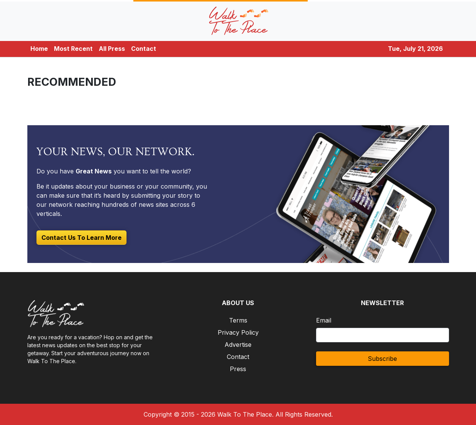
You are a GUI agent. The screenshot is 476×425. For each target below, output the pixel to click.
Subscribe (382, 358)
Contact (143, 48)
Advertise (238, 344)
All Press (112, 48)
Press (238, 369)
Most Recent (73, 48)
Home (39, 48)
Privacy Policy (238, 332)
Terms (238, 320)
